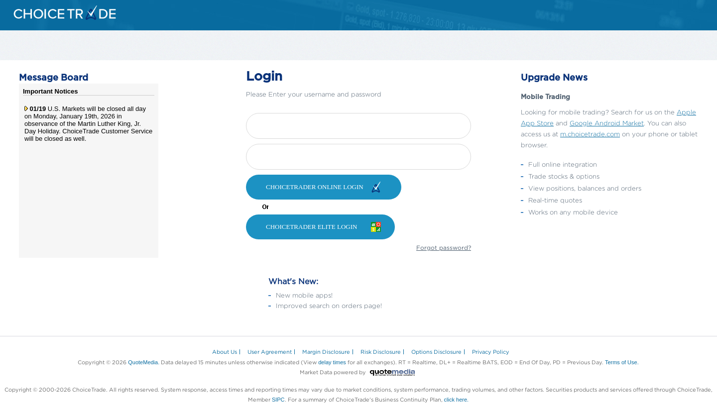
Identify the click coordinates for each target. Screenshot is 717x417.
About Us (224, 352)
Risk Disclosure (380, 352)
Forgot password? (443, 247)
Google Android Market (607, 122)
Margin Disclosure (326, 352)
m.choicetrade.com (590, 133)
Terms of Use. (622, 362)
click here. (456, 400)
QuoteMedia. (143, 362)
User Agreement (269, 352)
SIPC (278, 400)
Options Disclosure (436, 352)
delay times (332, 362)
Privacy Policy (490, 352)
